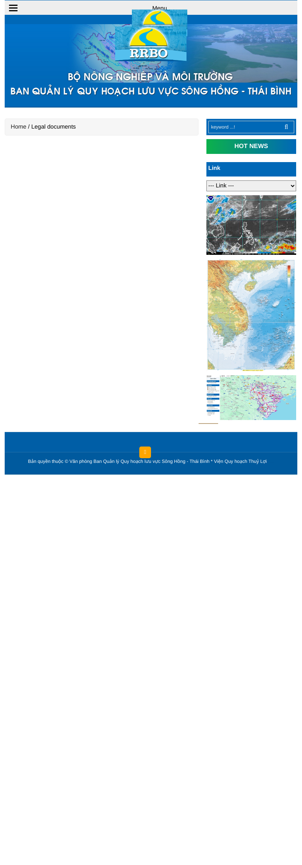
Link (214, 168)
